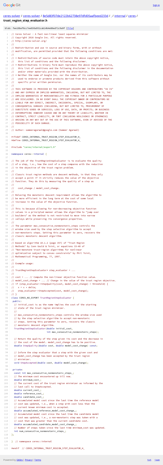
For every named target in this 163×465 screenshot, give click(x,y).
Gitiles (19, 459)
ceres (132, 16)
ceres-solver (11, 16)
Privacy (28, 459)
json (157, 459)
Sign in (156, 5)
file (70, 28)
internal (119, 16)
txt (149, 459)
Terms (37, 459)
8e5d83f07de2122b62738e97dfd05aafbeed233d (75, 16)
